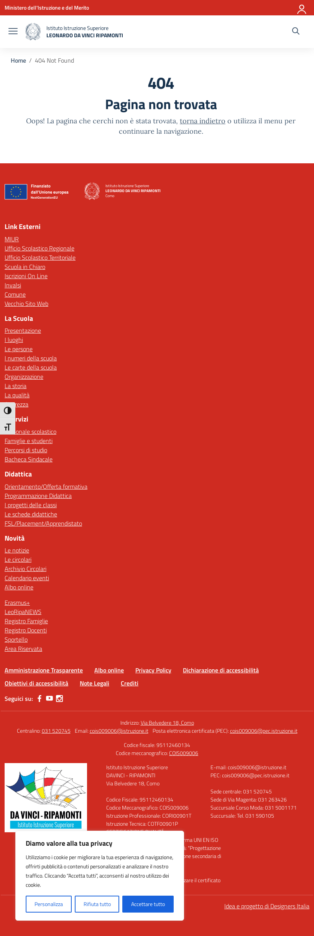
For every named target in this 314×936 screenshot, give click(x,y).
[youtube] (49, 698)
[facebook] (39, 698)
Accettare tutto (148, 904)
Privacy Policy (153, 670)
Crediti (129, 683)
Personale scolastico (30, 431)
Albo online (19, 587)
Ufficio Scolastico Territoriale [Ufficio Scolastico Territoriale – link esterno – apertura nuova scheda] (40, 257)
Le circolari (18, 559)
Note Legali (94, 683)
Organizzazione (24, 376)
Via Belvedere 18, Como (167, 723)
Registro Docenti (26, 630)
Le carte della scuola (31, 367)
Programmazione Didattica (38, 495)
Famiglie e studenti (29, 440)
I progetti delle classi (31, 504)
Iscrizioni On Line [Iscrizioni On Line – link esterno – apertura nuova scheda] (26, 275)
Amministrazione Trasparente (44, 670)
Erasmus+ (17, 602)
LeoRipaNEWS (23, 611)
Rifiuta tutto (97, 904)
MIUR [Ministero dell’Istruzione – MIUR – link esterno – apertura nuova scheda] (12, 239)
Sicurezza (16, 404)
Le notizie (17, 550)
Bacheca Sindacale (29, 459)
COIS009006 (183, 753)
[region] (99, 876)
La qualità (17, 395)
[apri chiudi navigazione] (13, 32)
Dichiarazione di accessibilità (221, 670)
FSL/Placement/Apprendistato (43, 523)
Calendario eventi (27, 578)
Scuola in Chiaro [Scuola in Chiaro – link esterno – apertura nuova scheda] (25, 266)
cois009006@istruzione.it (119, 731)
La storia (15, 385)
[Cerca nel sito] (296, 32)
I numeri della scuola (31, 358)
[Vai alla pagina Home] (18, 60)
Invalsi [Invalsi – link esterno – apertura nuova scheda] (13, 285)
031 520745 (56, 731)
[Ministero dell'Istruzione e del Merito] (47, 7)
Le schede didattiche (31, 514)
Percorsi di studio (26, 450)
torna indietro (202, 120)
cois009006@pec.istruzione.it (264, 731)
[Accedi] (302, 7)
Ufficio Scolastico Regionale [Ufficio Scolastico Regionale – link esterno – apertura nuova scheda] (39, 248)
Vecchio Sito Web (26, 303)
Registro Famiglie (26, 621)
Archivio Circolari (25, 568)
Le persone (19, 348)
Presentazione (23, 330)
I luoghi (14, 339)
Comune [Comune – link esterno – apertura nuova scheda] (15, 294)
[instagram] (59, 698)
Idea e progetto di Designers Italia (266, 906)
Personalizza (49, 904)
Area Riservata (23, 648)
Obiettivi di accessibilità (36, 683)
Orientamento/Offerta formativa (46, 486)
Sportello (16, 639)
